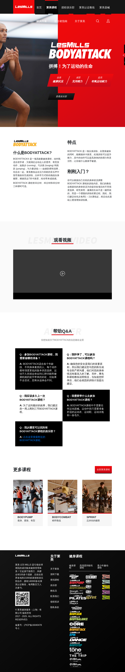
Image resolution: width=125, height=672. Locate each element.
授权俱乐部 (67, 7)
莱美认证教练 (87, 7)
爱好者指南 (60, 21)
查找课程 (54, 580)
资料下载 (54, 574)
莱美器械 (104, 7)
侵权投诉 (54, 602)
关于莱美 (80, 21)
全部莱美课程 (103, 469)
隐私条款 (54, 607)
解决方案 (41, 21)
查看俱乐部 (61, 96)
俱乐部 (53, 585)
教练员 (53, 591)
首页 (39, 7)
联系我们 (54, 596)
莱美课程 (51, 7)
